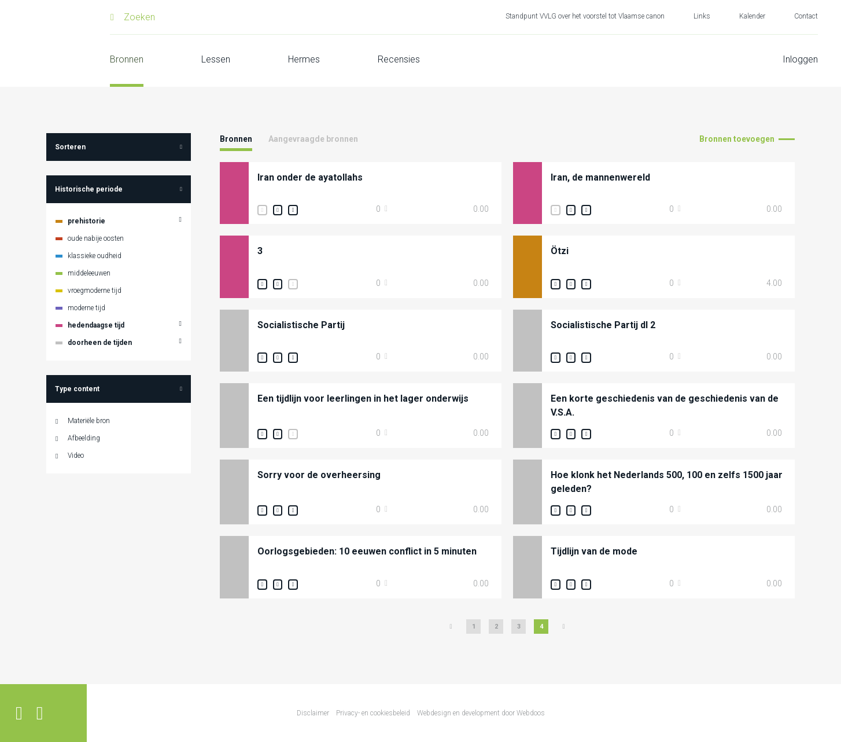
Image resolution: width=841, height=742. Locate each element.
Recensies (399, 59)
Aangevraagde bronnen (313, 139)
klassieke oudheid (94, 256)
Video (76, 455)
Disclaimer (313, 713)
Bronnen (126, 59)
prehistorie (86, 221)
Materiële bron (89, 421)
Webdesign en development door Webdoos (481, 713)
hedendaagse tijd (96, 325)
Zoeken (139, 17)
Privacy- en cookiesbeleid (373, 713)
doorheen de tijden (100, 343)
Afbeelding (84, 438)
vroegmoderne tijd (94, 290)
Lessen (215, 59)
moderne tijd (86, 308)
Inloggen (800, 59)
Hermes (304, 59)
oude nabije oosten (96, 238)
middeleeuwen (89, 273)
